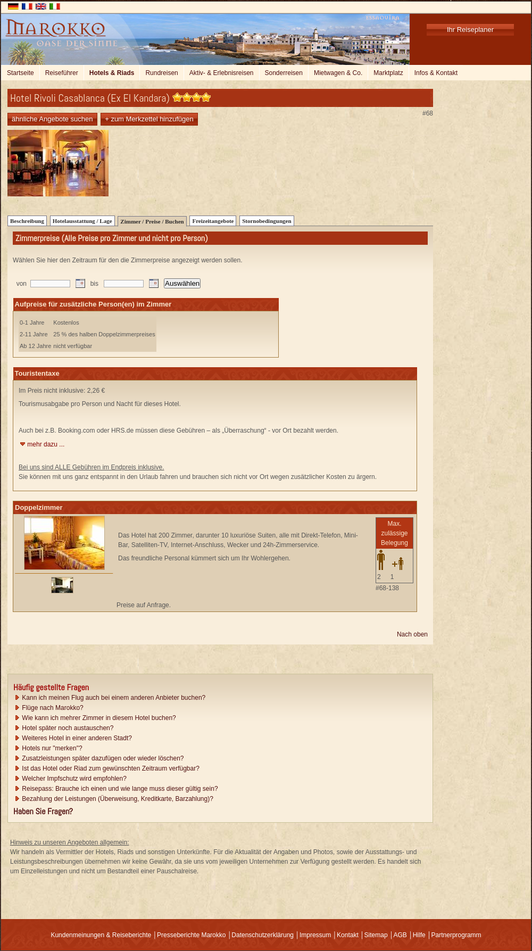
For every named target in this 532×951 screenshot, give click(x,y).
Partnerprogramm (456, 935)
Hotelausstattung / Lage (82, 221)
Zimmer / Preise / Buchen (152, 221)
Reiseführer (61, 73)
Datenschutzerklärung (262, 935)
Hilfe (419, 935)
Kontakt (348, 935)
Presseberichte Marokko (191, 935)
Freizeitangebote (213, 221)
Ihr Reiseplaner (470, 30)
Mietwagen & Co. (338, 73)
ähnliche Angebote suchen (52, 119)
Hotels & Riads (112, 73)
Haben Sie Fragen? (43, 811)
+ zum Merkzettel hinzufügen (149, 119)
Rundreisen (161, 73)
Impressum (315, 935)
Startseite (20, 73)
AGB (399, 935)
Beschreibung (27, 221)
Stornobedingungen (266, 221)
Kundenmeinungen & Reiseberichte (101, 935)
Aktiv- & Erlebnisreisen (221, 73)
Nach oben (412, 634)
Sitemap (376, 935)
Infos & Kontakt (436, 73)
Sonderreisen (284, 73)
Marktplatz (388, 73)
